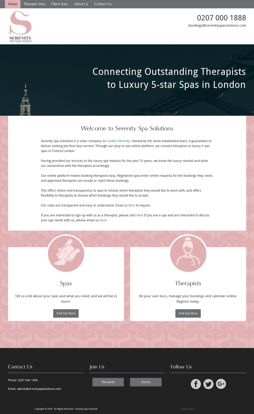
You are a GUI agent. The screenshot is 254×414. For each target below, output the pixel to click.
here (131, 205)
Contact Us (102, 4)
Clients (145, 382)
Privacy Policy (188, 408)
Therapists (108, 382)
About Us (81, 4)
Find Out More (66, 313)
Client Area (59, 4)
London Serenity (118, 141)
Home (12, 4)
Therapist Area (34, 4)
